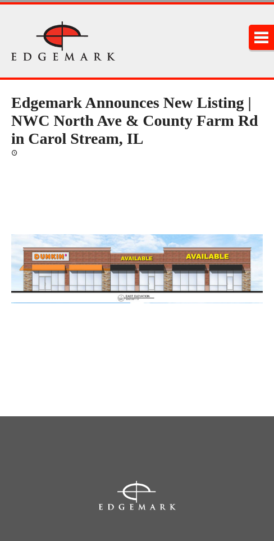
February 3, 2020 (48, 152)
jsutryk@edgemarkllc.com (50, 380)
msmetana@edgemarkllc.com (56, 344)
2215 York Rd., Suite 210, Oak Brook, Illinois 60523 (137, 448)
